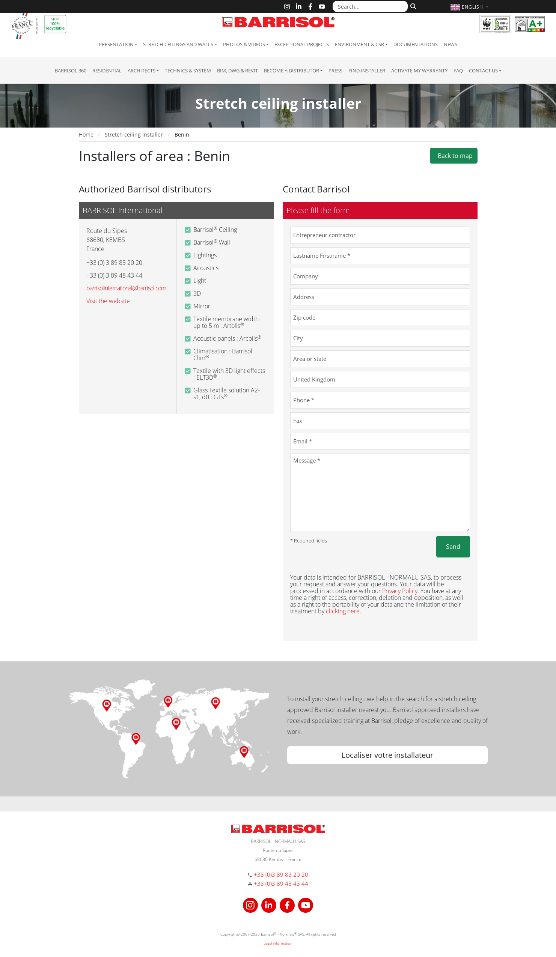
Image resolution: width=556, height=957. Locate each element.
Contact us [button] (483, 70)
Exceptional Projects (301, 44)
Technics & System (188, 70)
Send (453, 546)
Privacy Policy (399, 591)
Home (86, 134)
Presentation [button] (116, 44)
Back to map (454, 156)
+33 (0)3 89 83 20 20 (281, 874)
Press (335, 70)
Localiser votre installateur (387, 755)
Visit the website (108, 301)
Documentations (415, 44)
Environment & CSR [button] (359, 44)
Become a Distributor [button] (291, 70)
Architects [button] (141, 70)
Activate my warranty (419, 70)
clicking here (343, 611)
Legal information (278, 943)
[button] (470, 7)
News (450, 44)
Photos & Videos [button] (244, 44)
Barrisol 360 (70, 70)
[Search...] (370, 6)
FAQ (458, 70)
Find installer (366, 70)
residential (107, 70)
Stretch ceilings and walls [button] (178, 44)
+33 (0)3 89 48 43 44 (281, 883)
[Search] (412, 5)
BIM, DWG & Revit (237, 70)
